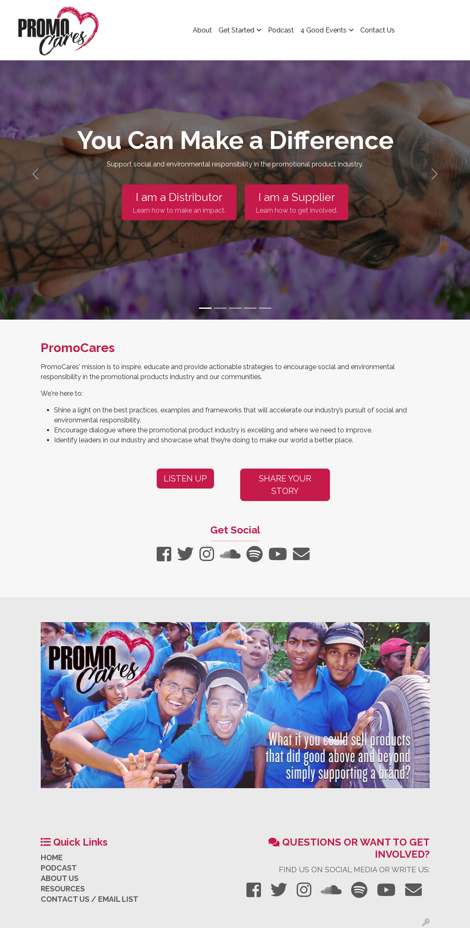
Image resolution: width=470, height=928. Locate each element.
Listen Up (185, 479)
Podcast (281, 30)
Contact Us (377, 30)
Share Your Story (285, 485)
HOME (52, 857)
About (202, 30)
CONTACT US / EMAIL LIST (89, 899)
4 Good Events (323, 30)
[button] (35, 174)
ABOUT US (60, 878)
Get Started (236, 30)
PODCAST (59, 867)
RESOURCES (63, 888)
